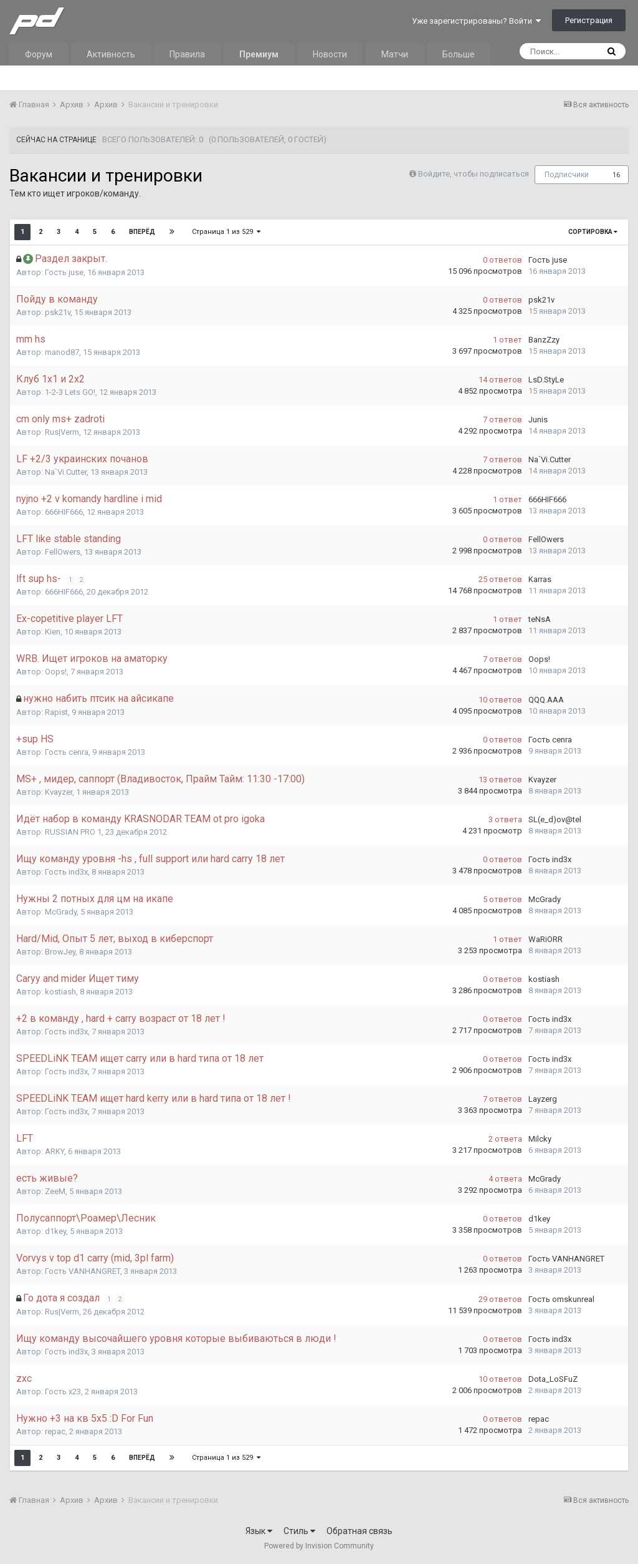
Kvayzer (58, 792)
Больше (458, 54)
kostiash (60, 991)
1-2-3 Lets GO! (70, 392)
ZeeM (55, 1191)
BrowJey (60, 951)
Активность (111, 54)
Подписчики (567, 174)
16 (616, 175)
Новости (330, 54)
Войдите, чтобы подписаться (473, 173)
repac (55, 1431)
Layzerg (542, 1099)
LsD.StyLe (546, 379)
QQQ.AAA (546, 699)
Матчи (394, 54)
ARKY (54, 1151)
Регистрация (588, 20)
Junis (538, 419)
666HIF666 (64, 512)
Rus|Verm (62, 432)
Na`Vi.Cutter (66, 472)
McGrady (61, 911)
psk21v (57, 312)
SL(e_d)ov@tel (554, 819)
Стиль (299, 1531)
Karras (539, 579)
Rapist (56, 712)
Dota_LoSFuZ (553, 1379)
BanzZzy (543, 339)
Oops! (56, 671)
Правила (187, 54)
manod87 (62, 352)
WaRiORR (545, 939)
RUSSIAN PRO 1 (73, 832)
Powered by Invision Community (319, 1546)
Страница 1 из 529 (226, 232)
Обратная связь (359, 1531)
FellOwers (62, 551)
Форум (38, 54)
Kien (52, 631)
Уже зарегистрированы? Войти (476, 21)
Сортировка (592, 231)
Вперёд (142, 231)
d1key (55, 1231)
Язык (258, 1531)
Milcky (539, 1139)
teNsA (539, 619)
